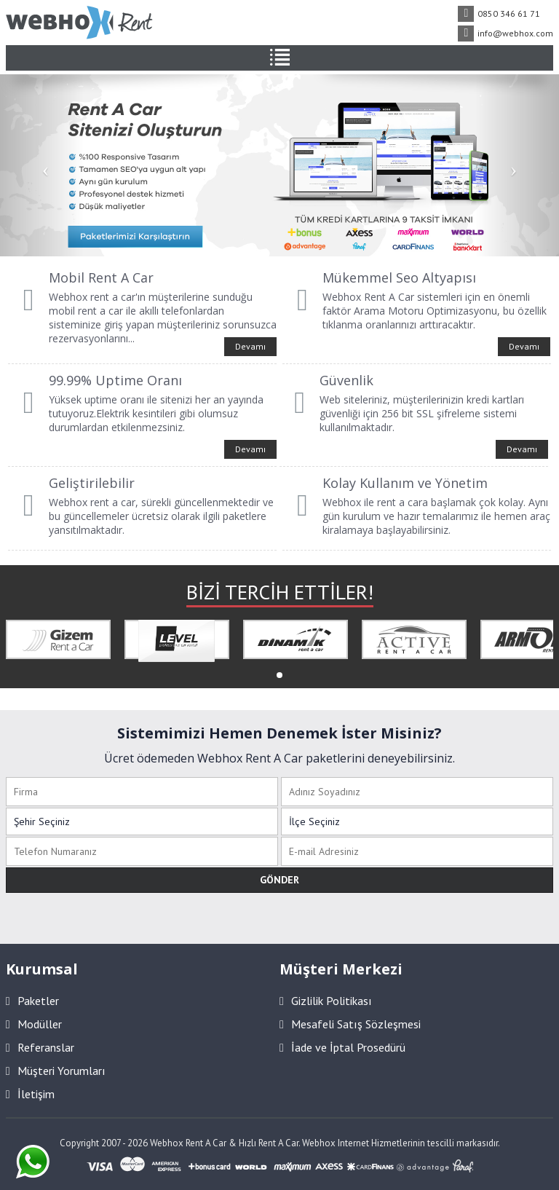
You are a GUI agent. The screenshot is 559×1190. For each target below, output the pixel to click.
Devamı (250, 346)
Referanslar (40, 1047)
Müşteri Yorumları (56, 1070)
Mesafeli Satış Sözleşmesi (350, 1024)
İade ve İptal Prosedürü (342, 1047)
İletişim (30, 1094)
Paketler (32, 1000)
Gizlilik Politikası (326, 1000)
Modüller (34, 1024)
